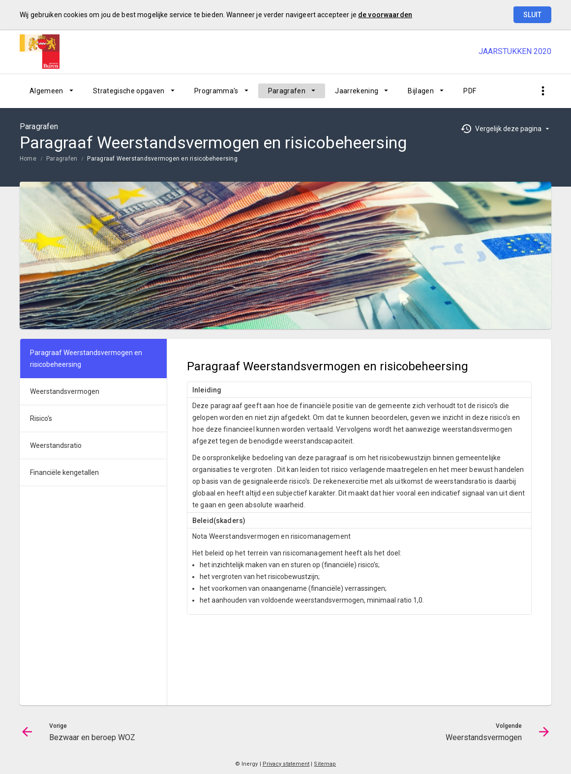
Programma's (216, 91)
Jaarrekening (356, 91)
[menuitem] (51, 90)
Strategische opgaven (129, 91)
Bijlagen (421, 91)
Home (28, 158)
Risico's (41, 418)
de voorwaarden (385, 15)
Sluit (532, 15)
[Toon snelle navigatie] (542, 91)
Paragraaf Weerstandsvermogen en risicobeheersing (162, 158)
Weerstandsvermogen (64, 391)
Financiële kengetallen (64, 472)
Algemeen (46, 91)
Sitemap (325, 764)
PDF (469, 91)
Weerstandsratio (56, 445)
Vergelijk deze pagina (508, 129)
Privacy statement (286, 764)
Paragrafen (287, 91)
